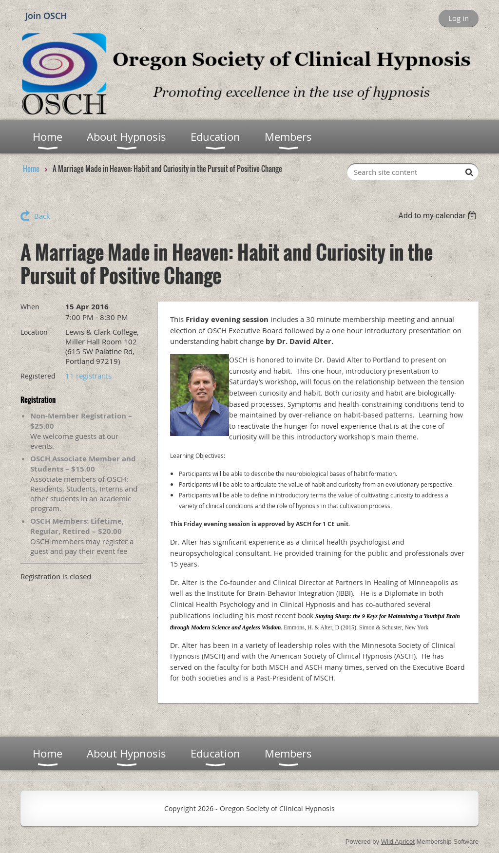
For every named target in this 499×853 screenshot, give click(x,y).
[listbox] (438, 215)
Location (34, 332)
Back (42, 216)
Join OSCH (46, 15)
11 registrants (88, 375)
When (29, 306)
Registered (38, 375)
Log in (458, 18)
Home (31, 168)
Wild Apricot (398, 841)
